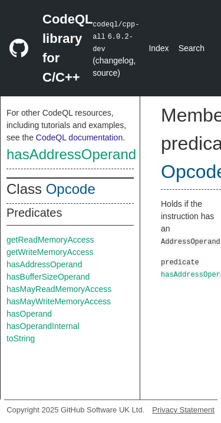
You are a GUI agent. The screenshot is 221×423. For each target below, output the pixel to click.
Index (159, 48)
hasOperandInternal (43, 326)
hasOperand (29, 313)
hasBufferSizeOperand (48, 276)
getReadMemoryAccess (50, 239)
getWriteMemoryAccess (50, 252)
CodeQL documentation (79, 137)
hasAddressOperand (71, 154)
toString (20, 338)
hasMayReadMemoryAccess (58, 289)
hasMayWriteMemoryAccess (58, 301)
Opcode (70, 189)
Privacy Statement (183, 409)
